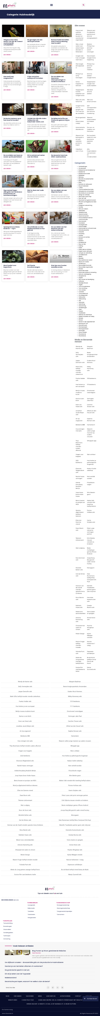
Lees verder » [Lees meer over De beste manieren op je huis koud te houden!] (7, 128)
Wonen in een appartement (87, 322)
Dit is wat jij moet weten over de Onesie (36, 156)
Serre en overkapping (85, 274)
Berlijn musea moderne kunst (80, 392)
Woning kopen (83, 327)
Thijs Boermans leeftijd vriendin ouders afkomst (25, 746)
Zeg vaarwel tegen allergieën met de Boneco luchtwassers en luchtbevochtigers (13, 192)
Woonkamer (82, 334)
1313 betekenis (91, 378)
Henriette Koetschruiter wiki (91, 599)
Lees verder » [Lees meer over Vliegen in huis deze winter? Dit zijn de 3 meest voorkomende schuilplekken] (7, 55)
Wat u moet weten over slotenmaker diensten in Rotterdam (80, 48)
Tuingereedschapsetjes (64, 911)
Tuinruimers (60, 914)
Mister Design (80, 633)
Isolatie (81, 235)
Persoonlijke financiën (85, 265)
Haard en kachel (83, 216)
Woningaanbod (83, 329)
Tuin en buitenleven (84, 286)
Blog (80, 182)
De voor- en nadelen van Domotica (91, 129)
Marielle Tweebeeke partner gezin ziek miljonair (74, 825)
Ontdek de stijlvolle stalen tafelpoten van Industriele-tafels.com (36, 120)
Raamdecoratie (83, 270)
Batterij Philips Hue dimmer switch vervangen (90, 48)
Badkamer (82, 172)
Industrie (81, 232)
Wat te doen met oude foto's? (35, 191)
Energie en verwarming (85, 205)
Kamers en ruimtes (84, 237)
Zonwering (6, 939)
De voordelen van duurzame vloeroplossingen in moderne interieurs (58, 79)
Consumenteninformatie (86, 189)
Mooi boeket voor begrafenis (10, 266)
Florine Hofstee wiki (74, 785)
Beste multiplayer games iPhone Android (75, 805)
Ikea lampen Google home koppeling (91, 57)
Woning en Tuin (83, 323)
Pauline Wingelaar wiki (90, 627)
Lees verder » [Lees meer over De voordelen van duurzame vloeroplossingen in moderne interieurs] (55, 97)
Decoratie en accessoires (86, 193)
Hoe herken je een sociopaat (25, 706)
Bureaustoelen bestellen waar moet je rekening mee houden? (60, 41)
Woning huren (83, 325)
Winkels (81, 318)
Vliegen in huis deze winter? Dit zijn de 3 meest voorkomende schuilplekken (13, 42)
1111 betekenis (91, 384)
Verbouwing (82, 299)
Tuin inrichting (83, 288)
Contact (78, 996)
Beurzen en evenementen (86, 179)
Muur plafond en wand (85, 260)
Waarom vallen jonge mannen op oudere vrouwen (91, 432)
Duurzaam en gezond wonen (87, 200)
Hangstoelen (32, 918)
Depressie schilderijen (75, 865)
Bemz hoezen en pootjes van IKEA (80, 502)
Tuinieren (81, 292)
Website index (12, 1000)
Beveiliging (82, 180)
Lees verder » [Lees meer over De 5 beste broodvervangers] (31, 277)
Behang (81, 177)
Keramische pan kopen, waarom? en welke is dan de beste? (27, 981)
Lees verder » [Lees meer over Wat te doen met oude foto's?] (31, 202)
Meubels (81, 258)
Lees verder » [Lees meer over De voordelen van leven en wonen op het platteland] (7, 168)
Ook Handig (17, 996)
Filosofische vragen (75, 771)
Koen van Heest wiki (25, 721)
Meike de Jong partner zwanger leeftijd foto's (25, 870)
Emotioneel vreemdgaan (75, 711)
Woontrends (82, 336)
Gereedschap (83, 212)
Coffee (81, 188)
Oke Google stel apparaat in (80, 65)
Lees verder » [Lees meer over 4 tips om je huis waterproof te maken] (31, 90)
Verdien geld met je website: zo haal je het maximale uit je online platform (51, 1004)
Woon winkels (83, 332)
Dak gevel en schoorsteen (86, 191)
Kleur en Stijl (82, 244)
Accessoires (82, 168)
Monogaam (90, 568)
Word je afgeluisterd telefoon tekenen (25, 785)
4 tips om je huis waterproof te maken (35, 77)
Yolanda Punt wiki (25, 865)
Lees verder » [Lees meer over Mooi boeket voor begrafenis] (7, 279)
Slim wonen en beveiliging (86, 279)
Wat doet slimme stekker (90, 91)
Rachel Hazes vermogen (25, 766)
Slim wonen (29, 996)
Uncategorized (83, 295)
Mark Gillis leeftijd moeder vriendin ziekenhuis (79, 370)
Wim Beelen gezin (75, 775)
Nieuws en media (84, 262)
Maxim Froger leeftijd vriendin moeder (25, 860)
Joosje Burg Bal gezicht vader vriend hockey (75, 810)
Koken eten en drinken (85, 249)
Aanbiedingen (83, 166)
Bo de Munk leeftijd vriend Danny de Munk (74, 870)
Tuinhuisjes (6, 936)
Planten (81, 269)
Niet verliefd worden (74, 766)
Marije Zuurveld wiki (74, 874)
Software (81, 281)
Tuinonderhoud (83, 293)
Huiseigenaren (83, 225)
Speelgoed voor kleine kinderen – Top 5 (12, 228)
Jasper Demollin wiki (25, 691)
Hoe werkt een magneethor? (9, 77)
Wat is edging (80, 548)
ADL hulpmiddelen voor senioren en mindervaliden (92, 153)
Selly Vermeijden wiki (79, 354)
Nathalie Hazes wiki (25, 835)
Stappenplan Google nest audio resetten (91, 83)
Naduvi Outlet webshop (74, 761)
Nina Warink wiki (25, 830)
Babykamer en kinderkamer (87, 170)
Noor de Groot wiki (25, 810)
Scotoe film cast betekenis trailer (80, 669)
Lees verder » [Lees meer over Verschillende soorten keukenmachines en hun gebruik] (31, 243)
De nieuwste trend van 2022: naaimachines (59, 156)
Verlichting (82, 304)
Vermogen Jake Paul (75, 716)
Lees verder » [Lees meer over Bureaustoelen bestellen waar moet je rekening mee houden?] (55, 55)
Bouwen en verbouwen (85, 184)
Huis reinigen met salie (25, 741)
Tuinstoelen (31, 914)
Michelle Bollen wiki (25, 815)
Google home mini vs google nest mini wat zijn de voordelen (80, 109)
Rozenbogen (7, 926)
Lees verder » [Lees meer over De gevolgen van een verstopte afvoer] (31, 51)
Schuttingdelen (8, 933)
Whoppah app (91, 440)
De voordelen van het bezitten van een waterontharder (59, 228)
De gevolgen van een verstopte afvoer (34, 40)
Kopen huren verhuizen (85, 251)
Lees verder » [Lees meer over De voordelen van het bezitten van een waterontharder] (55, 242)
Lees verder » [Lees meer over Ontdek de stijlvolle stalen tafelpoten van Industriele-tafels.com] (31, 133)
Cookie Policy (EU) (28, 1000)
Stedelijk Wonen (83, 283)
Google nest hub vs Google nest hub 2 (80, 57)
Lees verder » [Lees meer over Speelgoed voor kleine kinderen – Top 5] (7, 238)
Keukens (81, 240)
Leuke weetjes (51, 996)
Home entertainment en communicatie (86, 218)
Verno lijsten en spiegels (75, 840)
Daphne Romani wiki (75, 731)
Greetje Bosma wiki (75, 835)
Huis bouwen (82, 221)
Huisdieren (82, 223)
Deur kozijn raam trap (85, 196)
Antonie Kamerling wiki (79, 619)
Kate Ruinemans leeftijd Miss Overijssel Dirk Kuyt (91, 577)
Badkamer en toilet (84, 173)
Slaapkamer (82, 276)
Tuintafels (31, 911)
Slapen (81, 277)
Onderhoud (82, 263)
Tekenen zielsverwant (25, 800)
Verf (80, 300)
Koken (80, 247)
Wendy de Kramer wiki (25, 681)
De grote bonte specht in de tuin (17, 970)
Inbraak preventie (84, 230)
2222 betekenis (25, 756)
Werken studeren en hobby (86, 316)
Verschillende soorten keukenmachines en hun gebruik (36, 228)
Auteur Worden (65, 996)
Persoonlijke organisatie (86, 267)
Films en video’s (83, 209)
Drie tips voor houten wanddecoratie (59, 266)
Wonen (81, 320)
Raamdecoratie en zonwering (87, 272)
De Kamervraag (7, 1010)
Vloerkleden (82, 313)
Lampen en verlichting (85, 253)
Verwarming (82, 306)
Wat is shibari (91, 454)
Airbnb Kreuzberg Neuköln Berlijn (25, 771)
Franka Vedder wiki (25, 701)
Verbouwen (82, 297)
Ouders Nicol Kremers (75, 691)
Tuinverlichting (7, 923)
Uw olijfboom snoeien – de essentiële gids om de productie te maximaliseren (34, 962)
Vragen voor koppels (25, 751)
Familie (81, 207)
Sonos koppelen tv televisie (79, 83)
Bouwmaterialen (83, 186)
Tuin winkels (82, 290)
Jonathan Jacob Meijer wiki (80, 412)
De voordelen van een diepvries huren (59, 191)
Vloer (80, 309)
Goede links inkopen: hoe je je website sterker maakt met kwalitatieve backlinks (65, 1000)
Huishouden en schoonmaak (87, 228)
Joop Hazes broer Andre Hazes (79, 494)
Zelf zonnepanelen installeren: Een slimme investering (91, 109)
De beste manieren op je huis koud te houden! (12, 119)
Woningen (82, 330)
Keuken (81, 239)
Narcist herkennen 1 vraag (91, 643)
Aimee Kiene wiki (74, 845)
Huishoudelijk (83, 226)
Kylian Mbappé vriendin (89, 635)
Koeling (81, 246)
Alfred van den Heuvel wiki (74, 726)
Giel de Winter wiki (25, 820)
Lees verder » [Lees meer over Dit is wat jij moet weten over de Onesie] (31, 167)
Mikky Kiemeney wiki (90, 368)
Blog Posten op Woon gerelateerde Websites (49, 951)
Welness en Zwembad (85, 314)
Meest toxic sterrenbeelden (25, 840)
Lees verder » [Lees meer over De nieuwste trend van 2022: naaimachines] (55, 168)
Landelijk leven (83, 255)
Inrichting (81, 233)
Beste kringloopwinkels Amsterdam (92, 354)
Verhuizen (81, 302)
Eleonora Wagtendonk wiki (80, 470)
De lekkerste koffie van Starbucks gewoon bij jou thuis (60, 120)
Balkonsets (31, 908)
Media (80, 256)
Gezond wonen (83, 214)
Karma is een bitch (25, 716)
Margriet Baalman (75, 681)
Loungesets (31, 905)
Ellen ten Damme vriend (78, 522)
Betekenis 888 (80, 425)
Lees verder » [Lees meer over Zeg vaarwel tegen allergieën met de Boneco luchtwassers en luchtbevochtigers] (7, 205)
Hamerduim (91, 425)
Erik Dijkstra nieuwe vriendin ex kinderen (75, 800)
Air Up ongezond (25, 731)
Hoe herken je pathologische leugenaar (91, 462)
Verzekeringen (83, 307)
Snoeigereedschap (63, 905)
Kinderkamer (82, 242)
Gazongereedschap (63, 908)
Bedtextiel (81, 175)
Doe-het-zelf (82, 198)
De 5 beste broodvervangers (33, 266)
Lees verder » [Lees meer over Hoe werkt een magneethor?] (7, 90)
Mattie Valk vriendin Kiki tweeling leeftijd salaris (75, 780)
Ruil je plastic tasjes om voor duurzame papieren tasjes (91, 139)
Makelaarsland (10, 978)
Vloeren (81, 311)
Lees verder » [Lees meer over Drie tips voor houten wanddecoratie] (55, 277)
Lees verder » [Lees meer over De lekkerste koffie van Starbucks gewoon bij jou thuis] (55, 132)
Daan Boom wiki (25, 795)
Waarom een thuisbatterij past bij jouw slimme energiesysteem (92, 34)
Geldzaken (82, 210)
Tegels (81, 284)
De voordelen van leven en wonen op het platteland (13, 156)
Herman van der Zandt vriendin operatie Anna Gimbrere (80, 589)
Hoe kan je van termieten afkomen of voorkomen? (24, 966)
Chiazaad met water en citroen (80, 627)
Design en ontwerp (84, 195)
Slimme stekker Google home (91, 75)
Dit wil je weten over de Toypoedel (17, 974)
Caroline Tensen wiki (75, 721)
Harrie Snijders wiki (75, 790)
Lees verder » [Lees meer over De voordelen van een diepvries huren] (55, 202)
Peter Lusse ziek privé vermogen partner (75, 795)
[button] (51, 5)
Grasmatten (7, 929)
